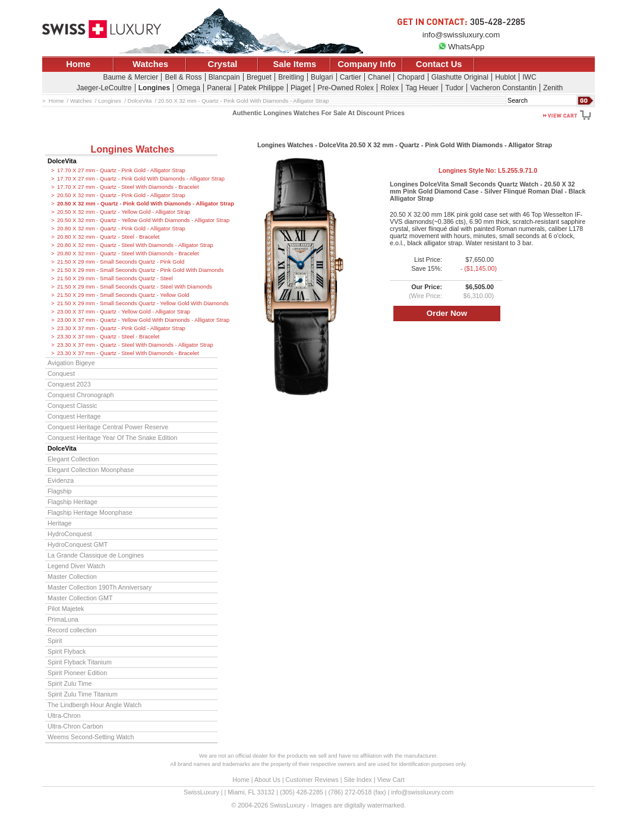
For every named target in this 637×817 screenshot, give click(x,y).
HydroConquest (70, 533)
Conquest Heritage (74, 416)
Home (78, 64)
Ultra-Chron (64, 715)
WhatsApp (461, 46)
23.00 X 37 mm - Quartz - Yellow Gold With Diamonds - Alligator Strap (137, 320)
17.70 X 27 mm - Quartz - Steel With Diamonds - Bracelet (128, 187)
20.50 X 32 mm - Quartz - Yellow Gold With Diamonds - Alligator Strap (137, 220)
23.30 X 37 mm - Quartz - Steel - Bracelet (108, 337)
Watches (150, 64)
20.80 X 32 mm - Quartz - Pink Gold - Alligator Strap (121, 229)
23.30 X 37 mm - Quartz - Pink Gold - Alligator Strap (121, 328)
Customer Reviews (311, 779)
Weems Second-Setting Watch (91, 736)
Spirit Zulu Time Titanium (83, 694)
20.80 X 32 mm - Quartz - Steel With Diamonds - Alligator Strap (135, 245)
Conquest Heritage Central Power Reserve (108, 426)
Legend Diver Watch (76, 565)
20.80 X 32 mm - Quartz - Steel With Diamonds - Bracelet (128, 253)
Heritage (60, 523)
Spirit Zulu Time (70, 683)
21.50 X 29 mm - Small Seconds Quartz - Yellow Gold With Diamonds (137, 303)
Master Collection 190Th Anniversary (100, 587)
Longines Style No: (488, 170)
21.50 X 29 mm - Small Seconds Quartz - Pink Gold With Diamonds (137, 270)
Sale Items (294, 64)
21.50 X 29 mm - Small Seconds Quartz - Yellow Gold (123, 295)
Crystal (223, 64)
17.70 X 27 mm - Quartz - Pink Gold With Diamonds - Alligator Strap (137, 179)
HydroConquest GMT (78, 544)
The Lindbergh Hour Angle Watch (94, 704)
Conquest (61, 373)
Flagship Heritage (72, 501)
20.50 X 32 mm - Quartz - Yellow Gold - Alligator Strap (123, 212)
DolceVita (62, 160)
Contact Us (439, 64)
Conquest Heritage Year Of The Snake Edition (113, 437)
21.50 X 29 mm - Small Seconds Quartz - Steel (115, 278)
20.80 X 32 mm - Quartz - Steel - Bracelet (108, 237)
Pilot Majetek (66, 608)
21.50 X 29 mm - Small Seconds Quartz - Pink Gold (120, 262)
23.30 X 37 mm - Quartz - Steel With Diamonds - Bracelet (128, 353)
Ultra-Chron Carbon (75, 726)
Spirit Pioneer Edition (77, 672)
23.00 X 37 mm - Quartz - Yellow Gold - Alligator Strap (123, 312)
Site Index (358, 779)
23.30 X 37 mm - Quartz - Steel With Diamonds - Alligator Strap (135, 345)
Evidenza (61, 480)
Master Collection (72, 576)
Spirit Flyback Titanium (80, 662)
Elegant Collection (73, 459)
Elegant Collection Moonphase (91, 469)
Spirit (55, 640)
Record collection (72, 630)
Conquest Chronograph (80, 394)
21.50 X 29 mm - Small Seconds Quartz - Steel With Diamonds (134, 287)
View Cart (391, 779)
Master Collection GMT (80, 597)
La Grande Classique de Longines (96, 555)
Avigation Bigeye (71, 362)
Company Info (367, 64)
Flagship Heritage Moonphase (90, 512)
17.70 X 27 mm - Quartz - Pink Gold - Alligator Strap (121, 170)
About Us (267, 779)
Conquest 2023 (69, 384)
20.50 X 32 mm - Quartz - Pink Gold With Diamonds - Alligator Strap (137, 204)
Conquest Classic (72, 405)
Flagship (60, 491)
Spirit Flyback (67, 651)
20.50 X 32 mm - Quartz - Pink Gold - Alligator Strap (121, 195)
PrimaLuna (63, 619)
